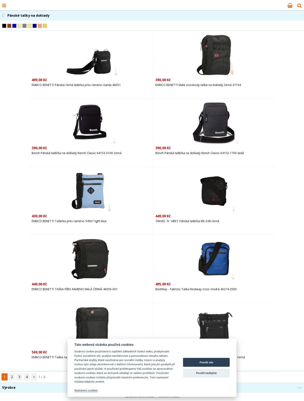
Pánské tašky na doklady (28, 15)
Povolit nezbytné (206, 373)
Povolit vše (206, 362)
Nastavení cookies (86, 390)
